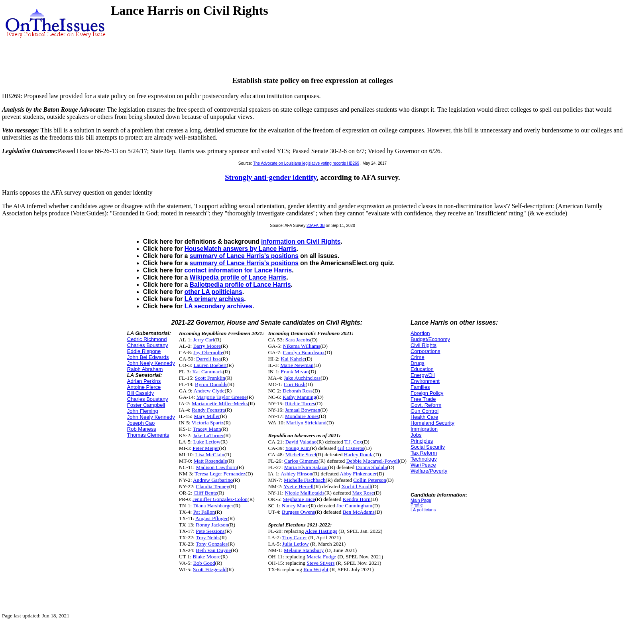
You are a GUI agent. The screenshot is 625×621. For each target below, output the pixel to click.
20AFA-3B (316, 225)
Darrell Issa (208, 359)
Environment (425, 381)
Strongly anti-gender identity (270, 177)
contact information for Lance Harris (238, 270)
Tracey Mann (207, 429)
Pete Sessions (210, 531)
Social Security (428, 447)
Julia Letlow (295, 544)
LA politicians (423, 509)
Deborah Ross (297, 391)
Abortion (420, 333)
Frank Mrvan (295, 372)
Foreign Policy (427, 393)
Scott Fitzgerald (210, 569)
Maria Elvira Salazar (306, 467)
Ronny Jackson (212, 525)
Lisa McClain (209, 454)
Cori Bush (294, 384)
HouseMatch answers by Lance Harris (241, 248)
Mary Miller (207, 416)
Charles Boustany (147, 345)
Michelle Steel (300, 454)
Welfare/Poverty (429, 471)
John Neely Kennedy (151, 363)
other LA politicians (213, 291)
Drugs (418, 363)
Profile (417, 505)
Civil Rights (423, 345)
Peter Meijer (206, 448)
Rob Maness (141, 429)
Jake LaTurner (208, 435)
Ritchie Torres (300, 403)
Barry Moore (207, 346)
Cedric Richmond (147, 339)
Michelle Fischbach (305, 480)
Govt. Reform (426, 405)
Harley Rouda (358, 454)
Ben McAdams (359, 512)
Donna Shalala (371, 467)
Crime (418, 357)
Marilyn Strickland (306, 423)
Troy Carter (294, 537)
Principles (422, 441)
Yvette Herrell (299, 486)
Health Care (424, 417)
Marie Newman (296, 365)
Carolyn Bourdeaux (304, 352)
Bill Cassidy (140, 393)
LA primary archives (214, 299)
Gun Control (424, 411)
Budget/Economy (430, 339)
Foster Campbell (146, 405)
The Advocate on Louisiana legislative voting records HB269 (306, 163)
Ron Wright (315, 569)
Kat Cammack (207, 372)
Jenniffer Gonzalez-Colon (220, 499)
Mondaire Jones (302, 416)
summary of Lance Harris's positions (244, 255)
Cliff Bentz (205, 493)
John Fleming (142, 411)
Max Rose (363, 493)
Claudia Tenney (212, 486)
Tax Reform (424, 453)
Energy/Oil (423, 375)
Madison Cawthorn (216, 467)
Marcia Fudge (321, 557)
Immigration (424, 429)
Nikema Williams (301, 346)
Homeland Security (432, 423)
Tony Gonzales (212, 544)
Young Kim (297, 448)
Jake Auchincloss (302, 378)
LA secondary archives (218, 306)
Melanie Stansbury (304, 550)
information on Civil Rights (300, 241)
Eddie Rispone (144, 351)
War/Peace (423, 465)
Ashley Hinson (296, 474)
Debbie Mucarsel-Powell (372, 461)
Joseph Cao (141, 423)
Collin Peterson (369, 480)
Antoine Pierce (144, 387)
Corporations (425, 351)
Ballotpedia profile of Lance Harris (240, 284)
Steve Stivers (320, 563)
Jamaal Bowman (302, 410)
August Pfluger (211, 518)
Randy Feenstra (208, 410)
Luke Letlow (206, 442)
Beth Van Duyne (213, 550)
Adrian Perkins (144, 381)
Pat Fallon (204, 512)
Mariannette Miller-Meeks (220, 403)
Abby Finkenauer (358, 474)
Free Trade (423, 399)
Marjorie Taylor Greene (222, 397)
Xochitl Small (356, 486)
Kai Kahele (293, 359)
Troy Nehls (208, 537)
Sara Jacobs (298, 340)
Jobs (416, 435)
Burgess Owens (298, 512)
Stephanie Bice (299, 499)
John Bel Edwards (148, 357)
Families (420, 387)
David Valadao (301, 442)
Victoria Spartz (208, 423)
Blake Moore (206, 557)
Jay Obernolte (208, 352)
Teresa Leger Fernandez (220, 474)
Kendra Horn (357, 499)
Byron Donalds (211, 384)
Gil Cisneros (351, 448)
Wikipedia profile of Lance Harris (238, 277)
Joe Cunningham (354, 506)
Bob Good (204, 563)
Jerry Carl (203, 340)
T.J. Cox (353, 442)
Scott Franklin (210, 378)
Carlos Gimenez (301, 461)
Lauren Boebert (209, 365)
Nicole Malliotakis (305, 493)
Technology (424, 459)
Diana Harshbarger (213, 506)
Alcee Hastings (321, 531)
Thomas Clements (148, 435)
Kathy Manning (299, 397)
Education (422, 369)
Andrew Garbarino (213, 480)
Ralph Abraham (145, 369)
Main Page (421, 500)
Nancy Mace (295, 506)
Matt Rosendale (210, 461)
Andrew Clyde (208, 391)
